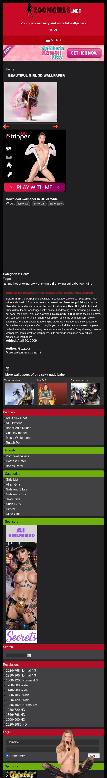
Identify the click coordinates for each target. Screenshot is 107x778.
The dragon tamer (12, 380)
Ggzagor (24, 348)
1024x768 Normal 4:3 (21, 670)
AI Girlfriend (14, 423)
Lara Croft (41, 380)
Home (10, 69)
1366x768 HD (15, 714)
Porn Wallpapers (17, 456)
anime (8, 283)
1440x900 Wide (17, 690)
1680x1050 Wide (17, 695)
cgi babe (73, 283)
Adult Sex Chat (16, 418)
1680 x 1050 (55, 203)
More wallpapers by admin (24, 352)
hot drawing (21, 283)
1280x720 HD (15, 709)
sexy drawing (39, 283)
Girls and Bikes (16, 489)
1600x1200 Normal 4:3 (22, 680)
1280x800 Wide (17, 685)
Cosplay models (17, 433)
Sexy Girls (13, 499)
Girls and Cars (16, 494)
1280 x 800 (23, 203)
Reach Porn (14, 442)
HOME (53, 30)
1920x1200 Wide (17, 700)
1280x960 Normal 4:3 (21, 675)
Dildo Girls (13, 514)
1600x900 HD (15, 719)
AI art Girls (13, 484)
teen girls (85, 283)
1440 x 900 (39, 203)
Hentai (25, 274)
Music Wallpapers (18, 437)
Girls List (12, 479)
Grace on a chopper (79, 380)
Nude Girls (13, 504)
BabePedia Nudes (18, 428)
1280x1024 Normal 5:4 (22, 705)
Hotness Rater (16, 461)
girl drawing (58, 283)
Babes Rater (14, 466)
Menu (56, 40)
